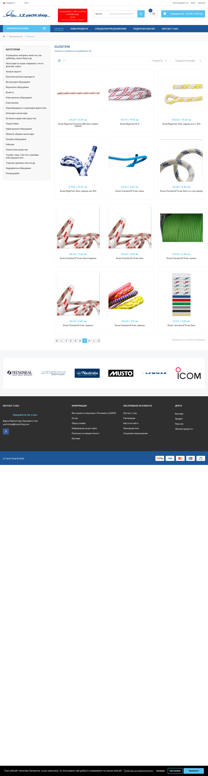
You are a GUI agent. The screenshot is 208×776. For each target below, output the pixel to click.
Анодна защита (13, 71)
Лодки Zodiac (12, 123)
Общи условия (79, 423)
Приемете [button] (194, 771)
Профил (179, 419)
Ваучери (76, 438)
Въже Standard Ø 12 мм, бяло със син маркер (181, 191)
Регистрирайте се (180, 3)
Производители (131, 428)
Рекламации (129, 418)
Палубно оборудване (16, 139)
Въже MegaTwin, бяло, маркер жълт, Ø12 (181, 124)
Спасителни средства (17, 150)
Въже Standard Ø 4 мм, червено (130, 325)
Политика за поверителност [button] (139, 770)
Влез (193, 3)
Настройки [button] (175, 771)
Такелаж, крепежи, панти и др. (20, 163)
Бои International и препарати (20, 77)
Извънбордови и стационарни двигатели (26, 108)
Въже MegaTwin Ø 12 (129, 124)
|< (57, 341)
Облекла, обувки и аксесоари (20, 134)
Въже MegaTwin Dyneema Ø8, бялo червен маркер (78, 125)
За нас (75, 418)
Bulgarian (10, 3)
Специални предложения (135, 433)
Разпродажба (12, 173)
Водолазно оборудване (17, 87)
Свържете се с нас (25, 414)
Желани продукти (184, 429)
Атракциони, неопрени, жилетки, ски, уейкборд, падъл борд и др (24, 57)
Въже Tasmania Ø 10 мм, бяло (181, 325)
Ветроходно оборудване (18, 82)
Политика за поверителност (86, 433)
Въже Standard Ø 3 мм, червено (78, 325)
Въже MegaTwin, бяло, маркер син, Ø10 (78, 191)
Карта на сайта (130, 423)
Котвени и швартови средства (21, 118)
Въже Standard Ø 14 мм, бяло (129, 258)
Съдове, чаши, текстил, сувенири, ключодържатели (22, 156)
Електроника (12, 103)
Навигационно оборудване (19, 129)
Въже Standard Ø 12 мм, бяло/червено (78, 258)
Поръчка (179, 424)
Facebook (6, 431)
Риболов (10, 144)
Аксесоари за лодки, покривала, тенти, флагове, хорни (25, 65)
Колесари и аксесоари (16, 113)
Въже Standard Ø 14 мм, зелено (181, 258)
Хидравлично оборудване (18, 168)
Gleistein (31, 36)
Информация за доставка (84, 428)
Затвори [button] (160, 771)
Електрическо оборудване (19, 97)
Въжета (10, 92)
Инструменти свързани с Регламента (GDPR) (94, 413)
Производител (16, 36)
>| (98, 341)
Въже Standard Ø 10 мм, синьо (130, 191)
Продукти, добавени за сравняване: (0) (73, 51)
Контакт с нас (130, 413)
